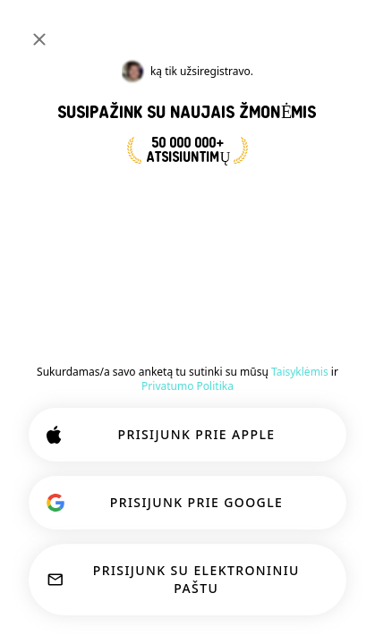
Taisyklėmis (299, 371)
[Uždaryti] (39, 39)
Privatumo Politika (187, 386)
